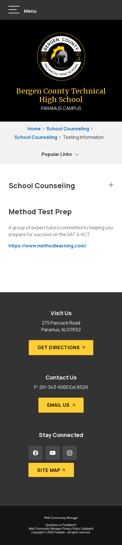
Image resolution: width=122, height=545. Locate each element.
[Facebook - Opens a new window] (35, 453)
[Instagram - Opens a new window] (70, 453)
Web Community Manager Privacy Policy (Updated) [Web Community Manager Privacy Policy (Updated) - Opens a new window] (60, 528)
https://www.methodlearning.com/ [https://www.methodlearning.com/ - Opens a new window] (47, 246)
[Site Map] (51, 470)
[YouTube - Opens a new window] (53, 453)
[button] (22, 10)
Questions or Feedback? (61, 525)
